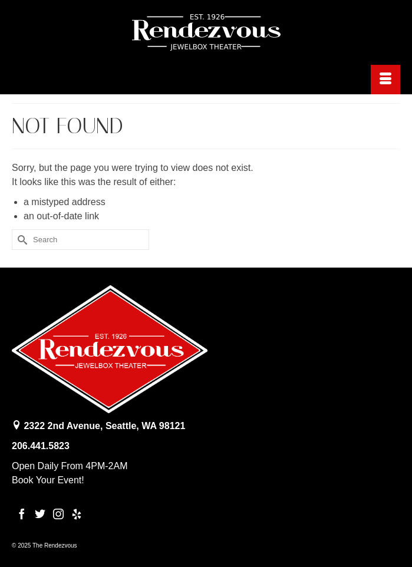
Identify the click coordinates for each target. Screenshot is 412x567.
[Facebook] (22, 514)
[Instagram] (58, 514)
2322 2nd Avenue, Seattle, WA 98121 (104, 426)
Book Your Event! (48, 480)
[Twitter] (40, 514)
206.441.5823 (41, 446)
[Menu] (385, 79)
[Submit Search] (20, 239)
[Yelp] (76, 514)
